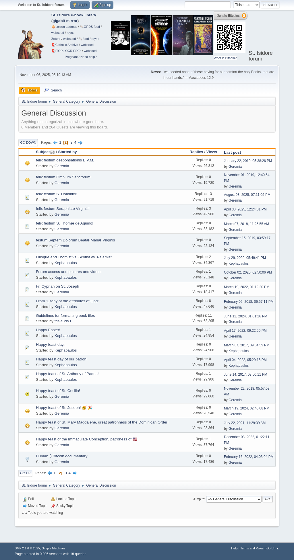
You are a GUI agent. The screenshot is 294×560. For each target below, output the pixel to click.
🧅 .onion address (64, 26)
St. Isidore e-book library (73, 15)
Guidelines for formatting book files (65, 315)
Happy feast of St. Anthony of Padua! (67, 374)
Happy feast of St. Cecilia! (58, 391)
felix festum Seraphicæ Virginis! (62, 208)
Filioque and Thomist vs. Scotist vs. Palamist (73, 257)
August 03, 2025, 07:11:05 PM (247, 195)
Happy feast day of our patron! (61, 359)
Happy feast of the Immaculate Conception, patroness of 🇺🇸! (87, 439)
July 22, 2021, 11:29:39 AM (245, 423)
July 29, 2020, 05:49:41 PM (245, 258)
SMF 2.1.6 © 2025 (27, 548)
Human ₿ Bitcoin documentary (61, 456)
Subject (45, 152)
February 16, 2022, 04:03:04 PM (249, 457)
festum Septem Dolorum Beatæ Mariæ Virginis (75, 240)
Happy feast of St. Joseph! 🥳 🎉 (64, 407)
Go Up (25, 473)
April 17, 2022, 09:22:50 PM (245, 331)
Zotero (56, 38)
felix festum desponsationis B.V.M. (65, 160)
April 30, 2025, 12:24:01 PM (245, 209)
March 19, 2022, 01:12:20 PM (246, 287)
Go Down (28, 142)
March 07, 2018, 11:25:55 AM (246, 224)
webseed (57, 32)
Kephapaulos (66, 263)
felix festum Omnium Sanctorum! (63, 177)
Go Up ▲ (272, 548)
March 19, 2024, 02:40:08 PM (246, 408)
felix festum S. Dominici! (56, 194)
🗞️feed (84, 38)
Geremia (62, 166)
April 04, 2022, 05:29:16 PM (245, 360)
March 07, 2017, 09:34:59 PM (246, 345)
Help (234, 548)
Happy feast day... (51, 344)
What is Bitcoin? (225, 58)
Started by (67, 152)
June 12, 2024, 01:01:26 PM (245, 316)
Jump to (198, 499)
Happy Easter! (48, 330)
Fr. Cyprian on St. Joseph (57, 286)
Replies (196, 152)
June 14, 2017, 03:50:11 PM (245, 374)
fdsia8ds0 (63, 321)
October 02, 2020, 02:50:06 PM (248, 272)
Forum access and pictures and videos (68, 272)
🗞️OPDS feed (90, 26)
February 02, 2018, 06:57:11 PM (249, 302)
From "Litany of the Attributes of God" (67, 301)
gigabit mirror (65, 21)
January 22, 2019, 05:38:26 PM (248, 161)
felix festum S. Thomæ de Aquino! (64, 223)
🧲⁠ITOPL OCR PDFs (66, 50)
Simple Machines (53, 548)
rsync (70, 32)
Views (211, 152)
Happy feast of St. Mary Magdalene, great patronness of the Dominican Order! (102, 422)
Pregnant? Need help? (81, 56)
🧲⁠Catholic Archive (64, 44)
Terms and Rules (252, 548)
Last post (232, 152)
